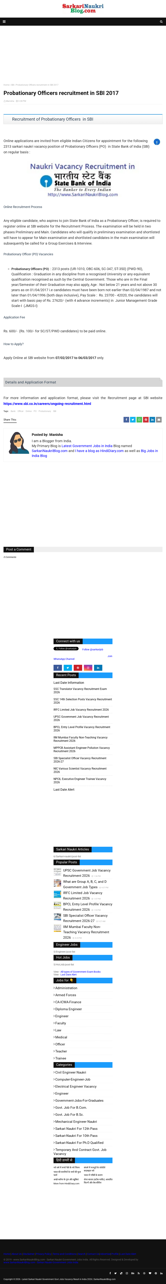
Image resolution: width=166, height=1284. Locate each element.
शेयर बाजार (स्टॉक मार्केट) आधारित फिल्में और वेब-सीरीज (98, 1181)
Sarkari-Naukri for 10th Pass (76, 1136)
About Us (16, 1254)
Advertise (105, 1254)
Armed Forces (65, 995)
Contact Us (93, 1254)
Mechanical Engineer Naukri (76, 1122)
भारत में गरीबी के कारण (93, 1175)
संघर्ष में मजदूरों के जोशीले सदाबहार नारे (94, 1169)
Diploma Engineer (68, 1009)
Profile (114, 1254)
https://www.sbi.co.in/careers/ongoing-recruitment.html (47, 404)
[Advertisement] (83, 53)
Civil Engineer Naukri (70, 1072)
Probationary (45, 411)
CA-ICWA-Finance (68, 1002)
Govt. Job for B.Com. (71, 1108)
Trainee (60, 1058)
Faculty (60, 1023)
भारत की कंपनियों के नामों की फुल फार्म (67, 1173)
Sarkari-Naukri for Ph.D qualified (79, 1143)
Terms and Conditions (64, 1254)
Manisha (10, 101)
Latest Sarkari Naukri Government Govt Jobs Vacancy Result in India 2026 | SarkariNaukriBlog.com (69, 1279)
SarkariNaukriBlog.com (50, 451)
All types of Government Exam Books (81, 971)
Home (6, 85)
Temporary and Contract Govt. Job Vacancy (80, 1152)
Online (29, 411)
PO (35, 411)
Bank (13, 411)
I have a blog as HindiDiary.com (99, 451)
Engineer (61, 1016)
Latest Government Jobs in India (87, 446)
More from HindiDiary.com (66, 1183)
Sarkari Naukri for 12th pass (76, 1129)
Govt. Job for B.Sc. (69, 1115)
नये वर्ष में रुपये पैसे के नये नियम (67, 1167)
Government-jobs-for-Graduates (79, 1101)
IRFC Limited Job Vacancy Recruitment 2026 (81, 709)
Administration (66, 988)
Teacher (61, 1051)
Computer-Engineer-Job (72, 1079)
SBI (12, 85)
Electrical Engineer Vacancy (76, 1086)
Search (81, 1254)
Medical (61, 1037)
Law (58, 1030)
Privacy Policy (43, 1254)
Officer (21, 411)
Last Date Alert (69, 974)
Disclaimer (28, 1254)
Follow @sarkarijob (92, 649)
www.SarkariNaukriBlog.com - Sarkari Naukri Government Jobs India (41, 1262)
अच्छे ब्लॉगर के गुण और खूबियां (66, 1179)
